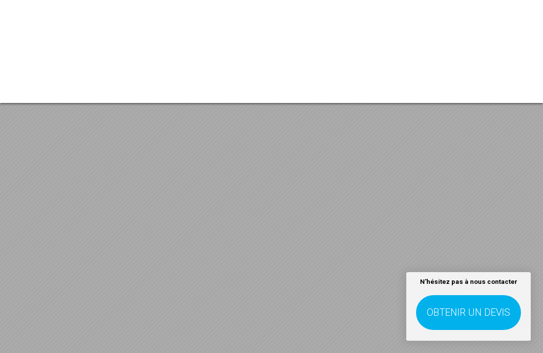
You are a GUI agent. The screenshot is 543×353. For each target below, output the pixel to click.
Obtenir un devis (468, 312)
